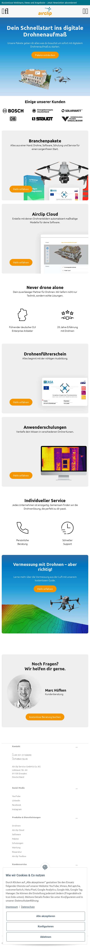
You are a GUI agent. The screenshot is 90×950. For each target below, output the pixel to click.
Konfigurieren (46, 926)
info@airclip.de (20, 758)
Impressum (12, 907)
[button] (84, 11)
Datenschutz (28, 907)
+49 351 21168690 (22, 755)
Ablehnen (45, 936)
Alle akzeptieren (45, 916)
